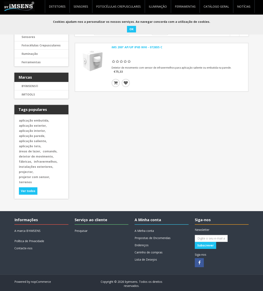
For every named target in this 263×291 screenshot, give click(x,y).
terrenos (25, 182)
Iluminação (30, 54)
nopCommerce (41, 282)
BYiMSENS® (30, 86)
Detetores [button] (57, 6)
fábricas (25, 161)
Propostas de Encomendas (153, 238)
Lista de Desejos (146, 259)
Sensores (81, 6)
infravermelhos (46, 161)
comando (50, 151)
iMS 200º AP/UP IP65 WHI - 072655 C (137, 47)
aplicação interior (32, 131)
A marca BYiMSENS (27, 231)
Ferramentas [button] (185, 6)
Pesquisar (81, 231)
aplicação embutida (34, 120)
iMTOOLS (28, 94)
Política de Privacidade (29, 241)
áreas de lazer (30, 151)
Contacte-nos (23, 248)
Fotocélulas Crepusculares (118, 6)
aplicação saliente (33, 141)
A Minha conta (144, 231)
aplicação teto (30, 146)
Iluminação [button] (158, 6)
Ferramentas (31, 62)
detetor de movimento (36, 156)
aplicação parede (32, 136)
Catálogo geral (216, 6)
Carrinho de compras (149, 252)
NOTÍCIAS (243, 6)
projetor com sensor (34, 177)
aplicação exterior (33, 126)
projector (26, 172)
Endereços (142, 245)
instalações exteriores (36, 167)
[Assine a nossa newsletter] (211, 238)
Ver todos (28, 191)
